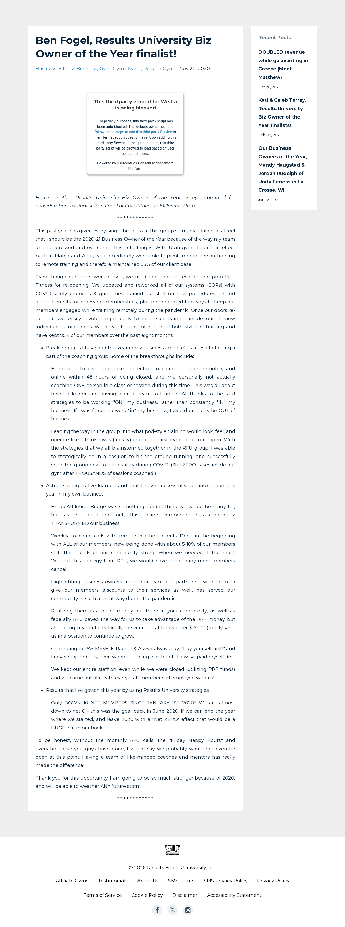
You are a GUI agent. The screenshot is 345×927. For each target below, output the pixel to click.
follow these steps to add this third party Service (133, 132)
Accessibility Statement (234, 895)
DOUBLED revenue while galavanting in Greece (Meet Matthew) (283, 64)
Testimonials (113, 881)
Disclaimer (184, 895)
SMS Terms (181, 881)
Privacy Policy (273, 881)
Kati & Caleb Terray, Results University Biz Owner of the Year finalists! (282, 112)
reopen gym (158, 69)
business (46, 69)
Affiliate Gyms (72, 881)
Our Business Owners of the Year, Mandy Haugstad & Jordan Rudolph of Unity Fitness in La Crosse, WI (282, 169)
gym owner (127, 69)
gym (105, 69)
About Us (148, 881)
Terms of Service (102, 895)
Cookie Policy (147, 895)
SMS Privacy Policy (226, 881)
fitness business (78, 69)
